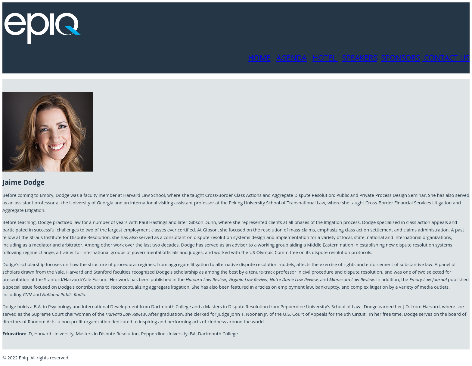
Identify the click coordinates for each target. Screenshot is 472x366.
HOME (259, 57)
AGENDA (291, 57)
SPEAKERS (359, 57)
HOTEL (325, 57)
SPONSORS (400, 57)
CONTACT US (446, 57)
